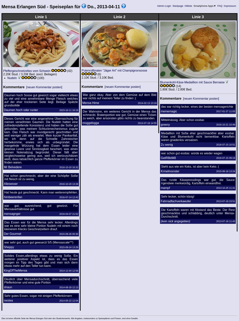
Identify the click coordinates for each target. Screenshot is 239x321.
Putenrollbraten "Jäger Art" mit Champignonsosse (114, 70)
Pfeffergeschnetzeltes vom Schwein (26, 70)
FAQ (220, 5)
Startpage (178, 5)
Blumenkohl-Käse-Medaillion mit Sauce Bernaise (192, 82)
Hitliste (188, 5)
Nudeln (12, 78)
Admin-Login (164, 5)
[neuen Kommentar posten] (44, 87)
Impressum (230, 5)
